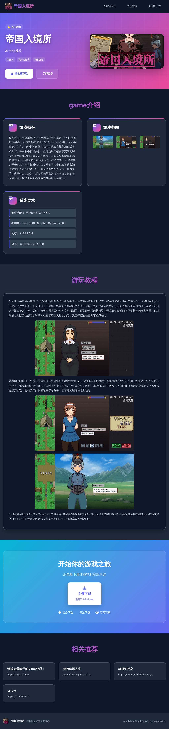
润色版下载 (154, 6)
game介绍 (110, 6)
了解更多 (47, 73)
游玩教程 (132, 6)
